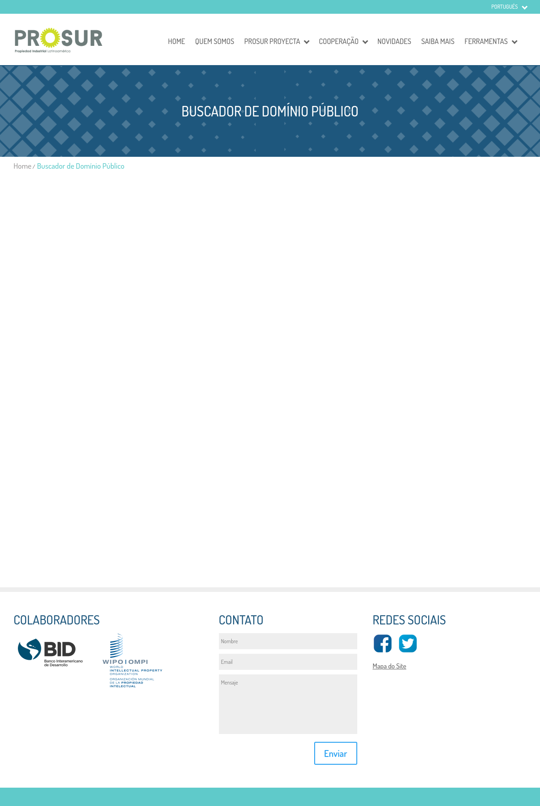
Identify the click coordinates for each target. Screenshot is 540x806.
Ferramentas (485, 41)
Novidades (394, 41)
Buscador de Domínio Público (81, 166)
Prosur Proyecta (272, 41)
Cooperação (339, 41)
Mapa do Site (389, 666)
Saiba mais (437, 41)
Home (176, 41)
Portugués (504, 6)
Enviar (335, 753)
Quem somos (214, 41)
